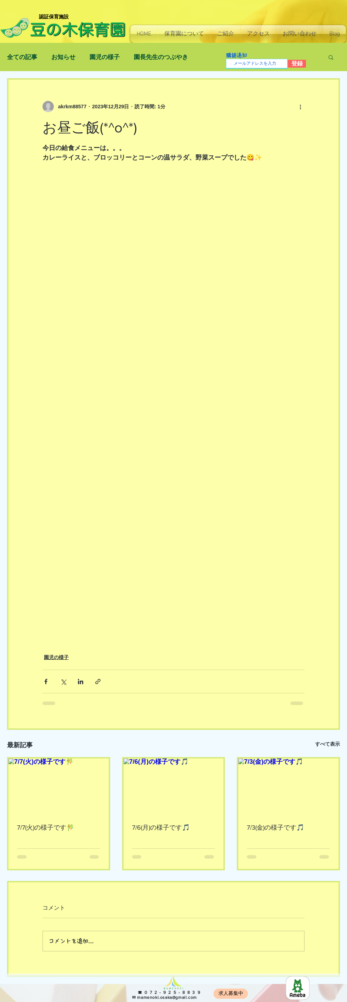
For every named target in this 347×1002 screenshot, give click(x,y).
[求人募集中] (231, 994)
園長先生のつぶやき (161, 57)
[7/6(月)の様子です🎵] (174, 786)
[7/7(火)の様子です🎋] (58, 786)
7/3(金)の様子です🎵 (275, 827)
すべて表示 (327, 744)
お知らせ (63, 57)
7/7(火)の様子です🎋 (45, 827)
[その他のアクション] (300, 106)
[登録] (297, 64)
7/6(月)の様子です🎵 (161, 827)
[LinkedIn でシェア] (80, 681)
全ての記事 (22, 57)
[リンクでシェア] (98, 681)
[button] (184, 34)
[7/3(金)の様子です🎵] (288, 786)
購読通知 (236, 55)
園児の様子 (105, 57)
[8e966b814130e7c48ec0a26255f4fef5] (297, 988)
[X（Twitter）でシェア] (63, 681)
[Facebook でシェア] (45, 681)
